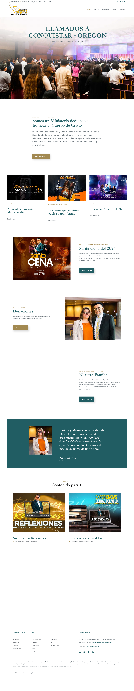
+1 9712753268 (94, 646)
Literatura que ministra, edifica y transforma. (64, 211)
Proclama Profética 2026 (105, 209)
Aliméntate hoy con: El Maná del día (22, 210)
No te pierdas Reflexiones (29, 538)
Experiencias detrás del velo (87, 538)
